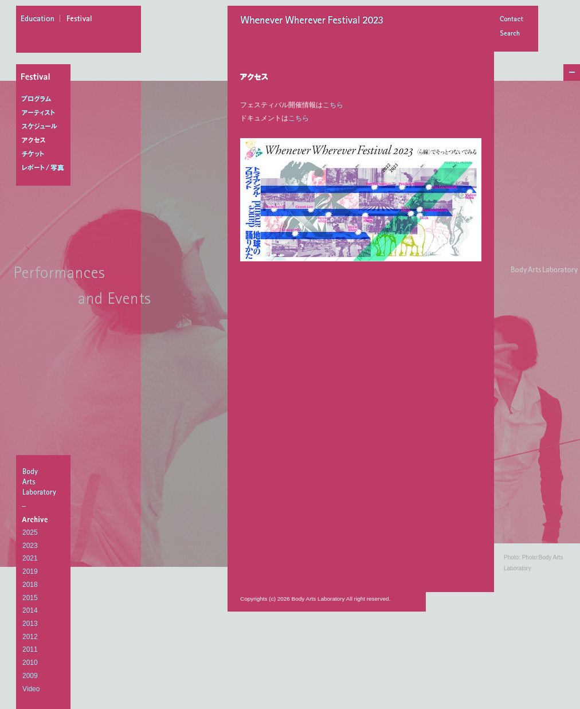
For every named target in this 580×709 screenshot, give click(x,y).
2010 (30, 663)
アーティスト (45, 113)
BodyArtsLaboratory (45, 481)
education (40, 20)
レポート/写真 (45, 168)
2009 (30, 676)
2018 (30, 585)
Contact (511, 20)
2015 (30, 598)
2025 (30, 532)
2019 (30, 571)
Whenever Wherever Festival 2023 (314, 21)
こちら (333, 105)
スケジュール (45, 127)
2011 (30, 649)
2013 (30, 624)
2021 (30, 558)
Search (511, 34)
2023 (30, 546)
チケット (45, 154)
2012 (30, 637)
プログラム (45, 99)
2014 (30, 610)
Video (31, 689)
